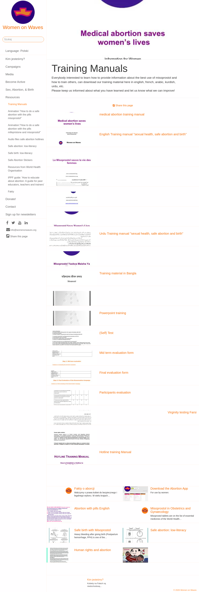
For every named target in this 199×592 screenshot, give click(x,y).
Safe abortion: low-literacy (22, 146)
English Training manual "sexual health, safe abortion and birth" (143, 134)
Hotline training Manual (115, 452)
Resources (12, 97)
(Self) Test (106, 333)
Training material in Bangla (117, 273)
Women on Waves (23, 15)
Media (9, 74)
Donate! (10, 199)
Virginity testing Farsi (182, 412)
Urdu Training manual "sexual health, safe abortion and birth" (141, 233)
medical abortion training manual (121, 114)
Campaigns (13, 66)
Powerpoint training (112, 313)
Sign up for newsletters (20, 214)
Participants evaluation (115, 392)
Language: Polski (16, 50)
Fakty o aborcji (84, 488)
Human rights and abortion (92, 550)
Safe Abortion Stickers (20, 160)
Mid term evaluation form (116, 352)
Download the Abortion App (169, 488)
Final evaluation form (113, 372)
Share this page (17, 236)
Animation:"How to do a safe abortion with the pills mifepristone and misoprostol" (24, 129)
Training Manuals (17, 104)
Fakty (11, 191)
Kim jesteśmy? (15, 59)
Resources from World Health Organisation (24, 169)
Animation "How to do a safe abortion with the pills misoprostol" (23, 115)
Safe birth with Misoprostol (92, 530)
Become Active (15, 81)
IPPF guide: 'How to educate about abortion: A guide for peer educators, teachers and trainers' (26, 181)
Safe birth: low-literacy (20, 153)
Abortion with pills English (92, 508)
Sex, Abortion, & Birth (19, 89)
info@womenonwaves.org (21, 229)
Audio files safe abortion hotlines (26, 139)
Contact (10, 206)
